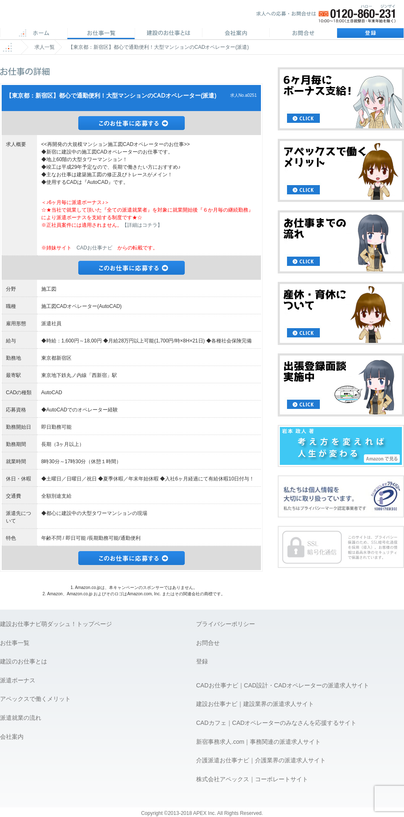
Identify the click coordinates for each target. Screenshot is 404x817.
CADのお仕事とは (168, 33)
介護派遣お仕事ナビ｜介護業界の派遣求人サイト (261, 760)
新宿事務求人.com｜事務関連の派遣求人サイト (258, 741)
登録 (370, 33)
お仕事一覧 (14, 642)
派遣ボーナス (17, 680)
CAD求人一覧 (101, 33)
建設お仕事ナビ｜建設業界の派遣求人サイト (255, 703)
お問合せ (303, 33)
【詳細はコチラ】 (142, 225)
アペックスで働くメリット (35, 698)
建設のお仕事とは (23, 661)
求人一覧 (45, 47)
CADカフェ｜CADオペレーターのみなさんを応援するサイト (276, 722)
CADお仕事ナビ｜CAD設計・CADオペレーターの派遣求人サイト (282, 685)
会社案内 (235, 33)
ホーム (33, 33)
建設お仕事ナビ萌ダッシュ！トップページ (56, 624)
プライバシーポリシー (225, 624)
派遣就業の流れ (20, 717)
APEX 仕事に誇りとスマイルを (59, 16)
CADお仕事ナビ (94, 248)
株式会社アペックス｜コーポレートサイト (252, 779)
